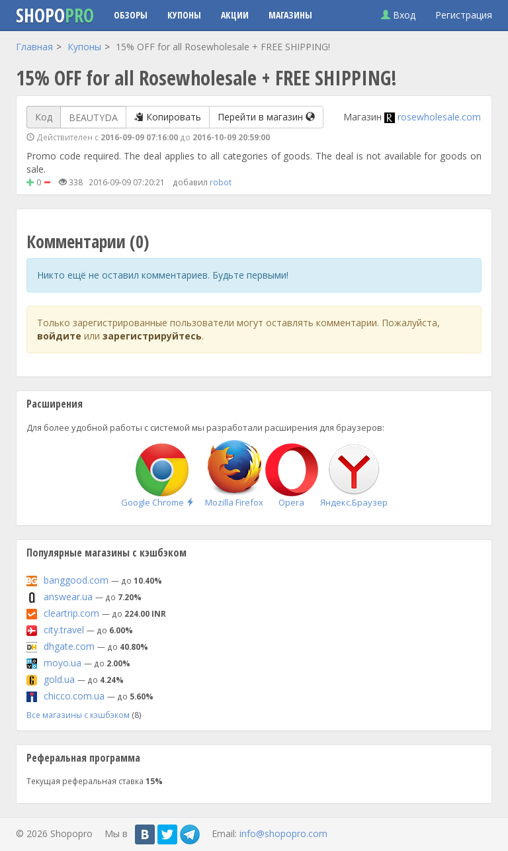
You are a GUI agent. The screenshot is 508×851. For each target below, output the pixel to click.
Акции (235, 15)
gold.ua (59, 679)
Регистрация (463, 15)
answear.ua (68, 596)
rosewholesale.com (439, 117)
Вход (398, 15)
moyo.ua (62, 662)
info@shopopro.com (283, 833)
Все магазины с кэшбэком (78, 714)
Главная (34, 46)
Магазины (290, 15)
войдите (59, 336)
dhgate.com (69, 646)
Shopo (55, 15)
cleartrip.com (71, 613)
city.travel (64, 629)
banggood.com (76, 580)
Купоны (184, 15)
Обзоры (131, 15)
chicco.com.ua (74, 696)
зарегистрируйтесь (152, 336)
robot (221, 182)
